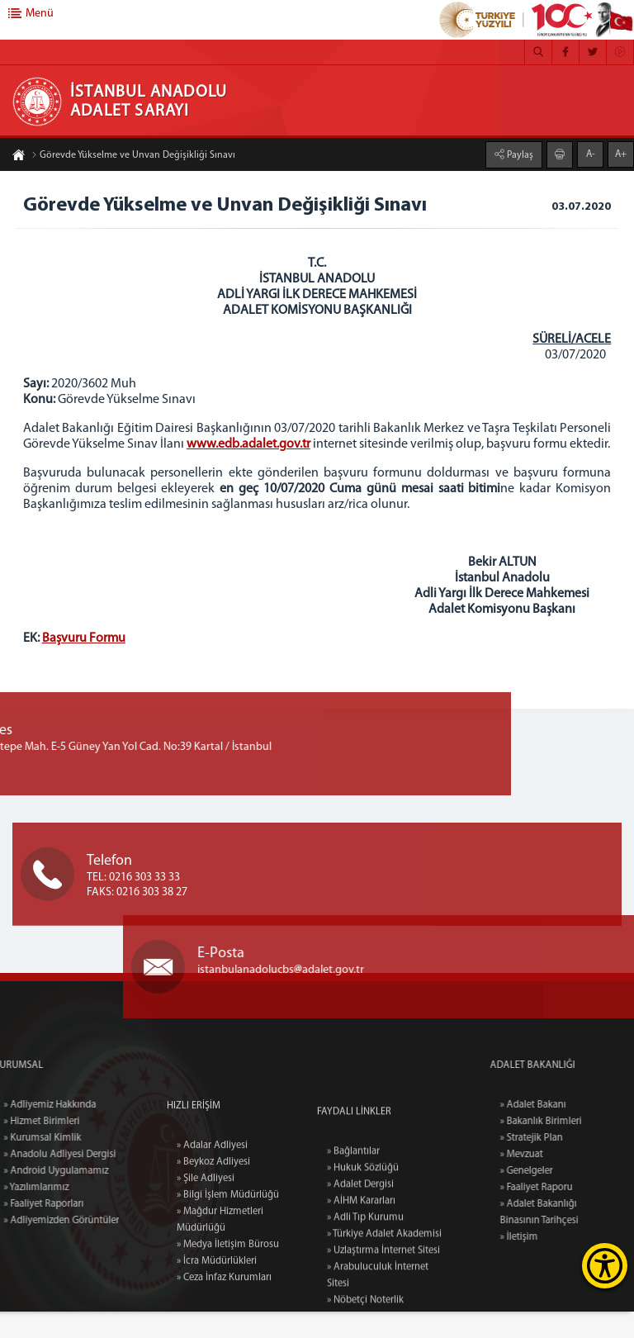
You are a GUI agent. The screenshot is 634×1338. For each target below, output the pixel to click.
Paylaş (518, 154)
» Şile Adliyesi (205, 1297)
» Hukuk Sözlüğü (363, 1299)
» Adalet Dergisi (360, 1316)
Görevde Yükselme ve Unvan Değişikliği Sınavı (133, 157)
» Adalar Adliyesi (212, 1264)
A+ (621, 153)
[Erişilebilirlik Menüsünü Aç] (604, 1265)
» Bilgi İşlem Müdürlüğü (227, 1313)
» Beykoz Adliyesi (213, 1280)
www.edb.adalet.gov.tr (267, 446)
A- (590, 153)
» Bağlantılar (353, 1283)
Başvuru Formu (85, 655)
